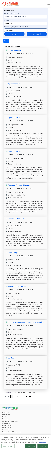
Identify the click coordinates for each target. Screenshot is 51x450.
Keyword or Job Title (11, 13)
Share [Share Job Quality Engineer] (10, 256)
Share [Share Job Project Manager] (10, 54)
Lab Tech (11, 358)
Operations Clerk (14, 84)
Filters (6, 41)
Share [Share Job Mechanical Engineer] (10, 222)
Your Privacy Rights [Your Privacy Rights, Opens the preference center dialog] (8, 446)
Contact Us (6, 423)
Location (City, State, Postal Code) (16, 27)
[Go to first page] (5, 396)
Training (5, 419)
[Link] (10, 4)
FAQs (4, 416)
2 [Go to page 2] (14, 396)
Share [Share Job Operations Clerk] (10, 87)
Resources (6, 414)
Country (7, 20)
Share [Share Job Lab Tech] (10, 361)
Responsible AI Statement (11, 432)
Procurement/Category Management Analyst (26, 322)
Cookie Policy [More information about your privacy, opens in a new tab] (42, 442)
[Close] (48, 438)
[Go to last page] (30, 396)
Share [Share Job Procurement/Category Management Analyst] (10, 326)
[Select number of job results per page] (9, 392)
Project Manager (14, 50)
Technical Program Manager (19, 185)
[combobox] (25, 16)
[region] (25, 442)
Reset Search (36, 34)
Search (14, 34)
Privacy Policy (7, 428)
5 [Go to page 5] (23, 396)
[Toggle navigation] (48, 4)
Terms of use (6, 430)
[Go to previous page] (8, 396)
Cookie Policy (7, 426)
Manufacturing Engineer (17, 286)
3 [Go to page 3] (17, 396)
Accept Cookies (30, 446)
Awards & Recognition (10, 421)
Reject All (43, 446)
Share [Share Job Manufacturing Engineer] (10, 290)
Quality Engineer (14, 252)
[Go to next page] (26, 396)
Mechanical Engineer (16, 219)
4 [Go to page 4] (20, 396)
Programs (5, 412)
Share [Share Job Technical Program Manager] (10, 189)
